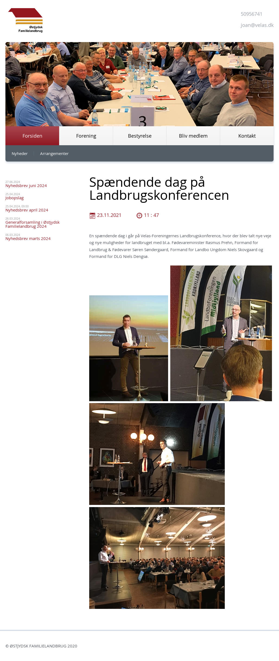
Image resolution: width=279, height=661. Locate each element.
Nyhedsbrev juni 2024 (26, 185)
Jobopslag (14, 197)
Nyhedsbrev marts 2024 (28, 238)
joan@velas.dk (257, 25)
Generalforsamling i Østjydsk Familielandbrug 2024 (32, 224)
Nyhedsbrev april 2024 (26, 210)
